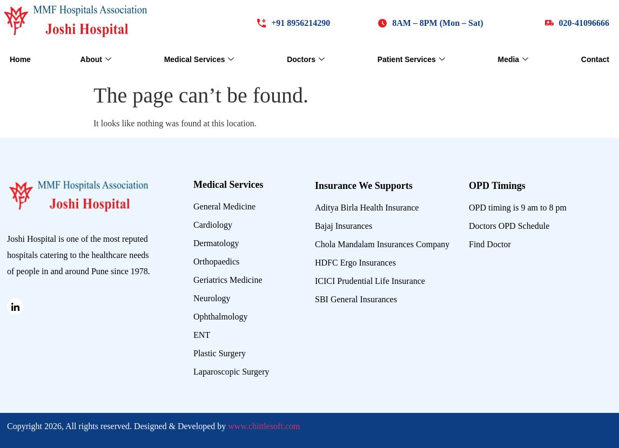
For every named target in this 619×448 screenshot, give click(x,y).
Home (20, 59)
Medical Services (199, 59)
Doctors (306, 59)
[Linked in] (15, 306)
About (95, 59)
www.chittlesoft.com (264, 426)
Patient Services (411, 59)
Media (512, 59)
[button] (430, 23)
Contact (595, 59)
